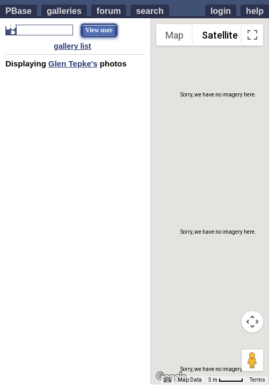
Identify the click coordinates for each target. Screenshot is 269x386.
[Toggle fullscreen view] (252, 35)
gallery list (72, 46)
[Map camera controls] (252, 321)
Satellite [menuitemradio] (220, 35)
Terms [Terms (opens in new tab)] (257, 380)
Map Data (190, 380)
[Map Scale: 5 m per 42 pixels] (225, 380)
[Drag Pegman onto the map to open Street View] (252, 360)
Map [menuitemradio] (174, 35)
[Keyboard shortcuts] (167, 380)
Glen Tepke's (73, 63)
